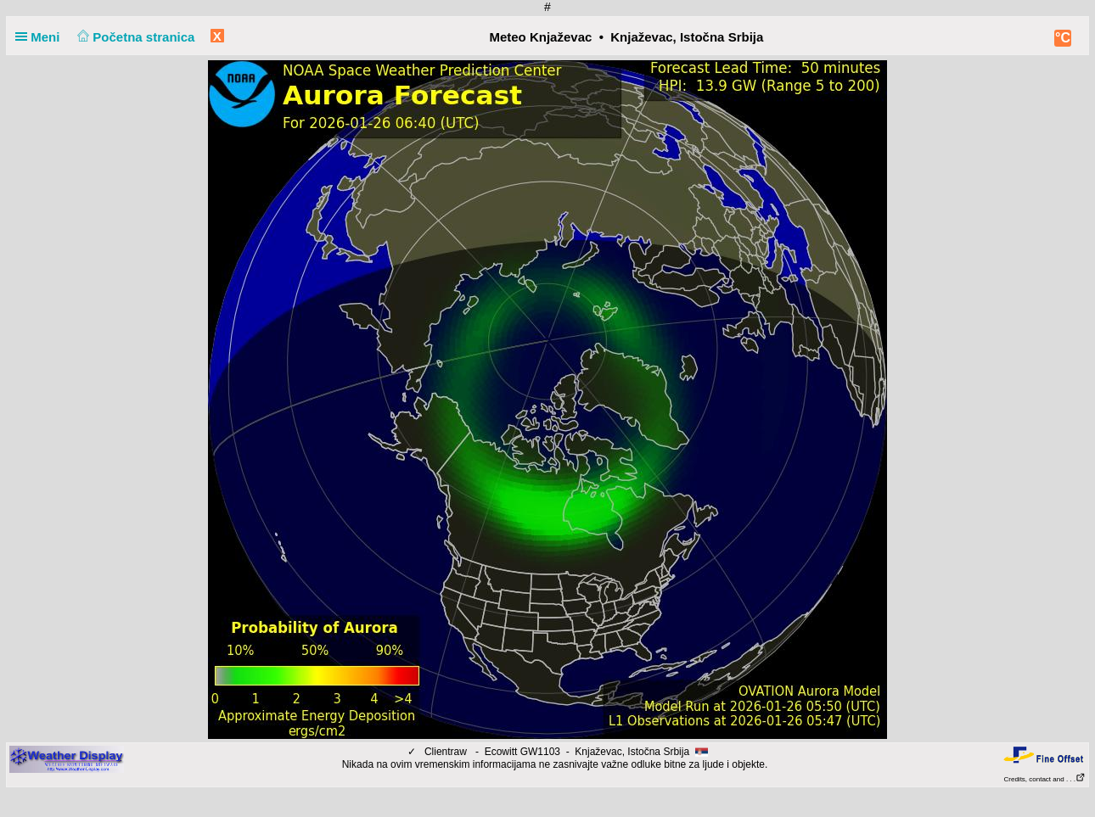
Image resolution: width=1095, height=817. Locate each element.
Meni (41, 37)
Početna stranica (134, 37)
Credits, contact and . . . (1045, 779)
